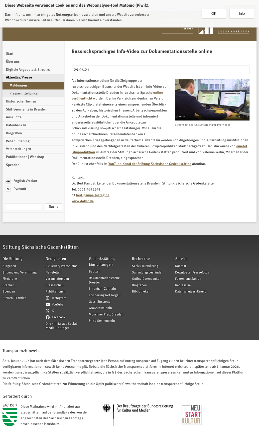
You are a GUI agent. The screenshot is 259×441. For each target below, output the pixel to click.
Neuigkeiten (56, 259)
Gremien (8, 285)
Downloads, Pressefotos (192, 272)
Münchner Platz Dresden (106, 314)
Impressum (183, 285)
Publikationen (55, 291)
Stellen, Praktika (14, 298)
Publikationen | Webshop (25, 157)
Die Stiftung (12, 259)
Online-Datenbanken (146, 278)
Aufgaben (9, 266)
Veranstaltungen (18, 149)
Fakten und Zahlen (188, 278)
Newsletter (53, 272)
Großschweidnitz (101, 308)
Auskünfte (13, 117)
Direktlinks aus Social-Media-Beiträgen (62, 326)
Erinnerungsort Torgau (104, 295)
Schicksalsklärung (145, 266)
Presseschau (54, 285)
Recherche (141, 259)
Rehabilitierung (18, 141)
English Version (21, 181)
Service (181, 259)
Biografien (14, 133)
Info (242, 12)
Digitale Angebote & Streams (28, 70)
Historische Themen (21, 101)
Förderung (9, 278)
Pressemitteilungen (24, 93)
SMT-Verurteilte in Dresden (26, 109)
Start (9, 54)
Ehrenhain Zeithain (102, 288)
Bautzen (94, 271)
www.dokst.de (83, 201)
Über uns (13, 62)
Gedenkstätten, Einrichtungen (102, 262)
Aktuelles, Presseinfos (61, 266)
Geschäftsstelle (100, 302)
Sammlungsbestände (146, 272)
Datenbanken (16, 125)
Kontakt (180, 266)
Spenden (12, 165)
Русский (16, 189)
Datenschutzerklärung (190, 291)
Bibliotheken (141, 291)
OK (213, 12)
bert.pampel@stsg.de (92, 195)
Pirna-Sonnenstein (102, 320)
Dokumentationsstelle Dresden (104, 280)
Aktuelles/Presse (19, 77)
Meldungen (18, 85)
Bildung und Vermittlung (19, 272)
